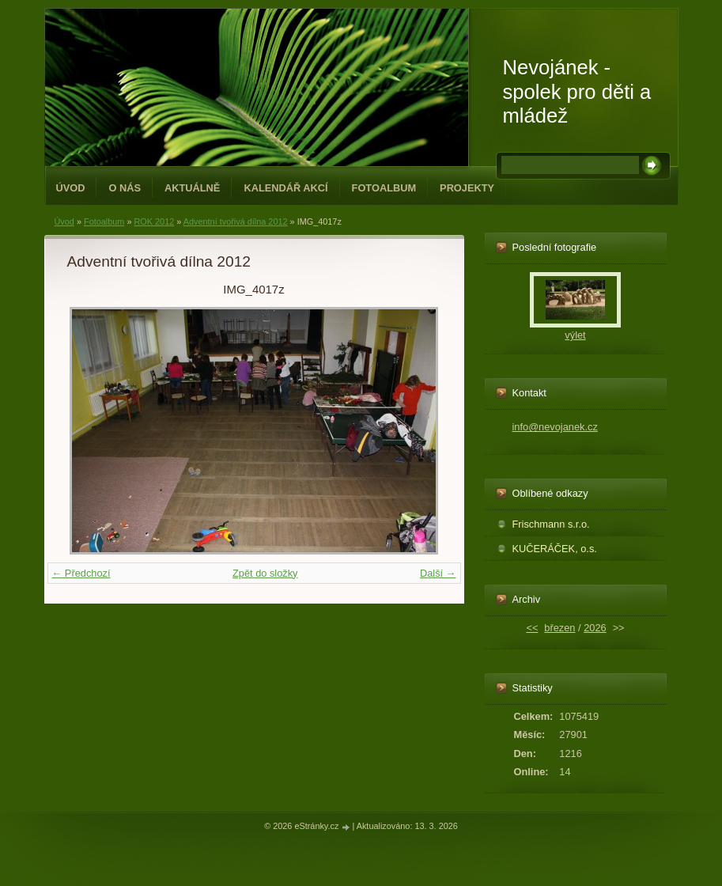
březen (559, 628)
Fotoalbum (384, 188)
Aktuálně (192, 188)
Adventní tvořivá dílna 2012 (235, 221)
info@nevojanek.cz (555, 427)
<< (532, 628)
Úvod (70, 188)
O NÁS (124, 188)
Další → (438, 573)
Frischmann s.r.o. (551, 524)
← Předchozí (81, 573)
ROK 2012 (154, 221)
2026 (595, 628)
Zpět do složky (265, 573)
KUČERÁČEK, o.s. (554, 549)
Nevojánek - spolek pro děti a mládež (577, 91)
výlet (575, 335)
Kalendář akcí (285, 188)
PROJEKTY (467, 188)
